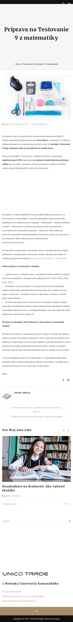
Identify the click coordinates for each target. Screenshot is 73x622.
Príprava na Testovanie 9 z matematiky (48, 258)
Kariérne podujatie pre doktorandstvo (19, 601)
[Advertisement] (36, 192)
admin (7, 124)
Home (18, 64)
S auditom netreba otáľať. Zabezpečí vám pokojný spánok (36, 416)
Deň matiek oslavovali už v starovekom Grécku (23, 596)
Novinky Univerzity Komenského (32, 583)
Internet (35, 124)
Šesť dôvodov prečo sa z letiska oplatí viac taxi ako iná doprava (36, 409)
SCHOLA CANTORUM (11, 591)
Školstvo (43, 124)
